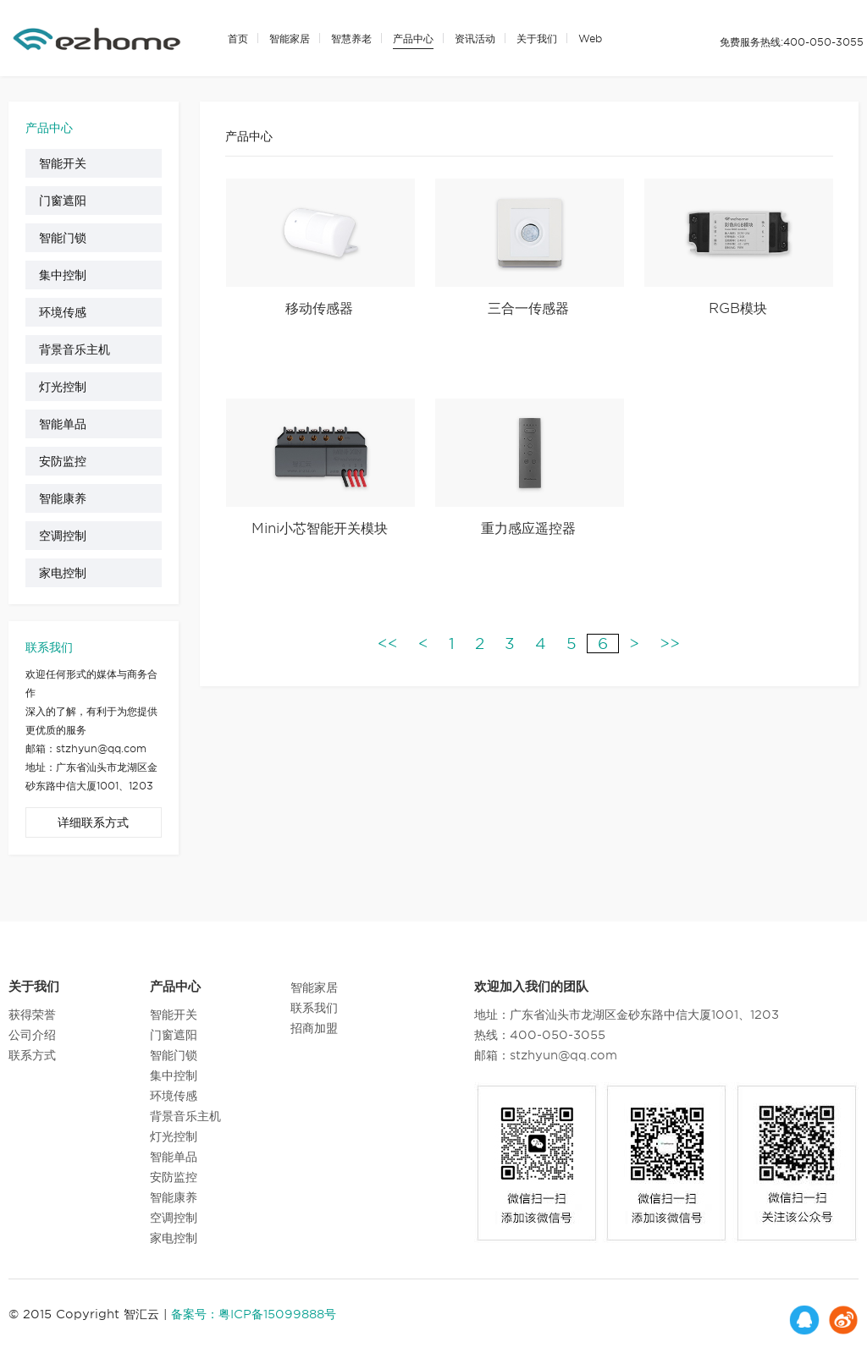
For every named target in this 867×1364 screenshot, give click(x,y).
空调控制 (62, 535)
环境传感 (62, 312)
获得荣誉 (32, 1014)
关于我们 (536, 38)
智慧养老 (351, 38)
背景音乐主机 (74, 349)
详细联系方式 (93, 822)
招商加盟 (314, 1028)
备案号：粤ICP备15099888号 (253, 1314)
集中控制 (62, 275)
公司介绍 (32, 1035)
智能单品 (62, 424)
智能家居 (289, 38)
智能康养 (62, 498)
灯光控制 (62, 386)
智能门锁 (62, 238)
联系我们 (314, 1008)
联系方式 (32, 1055)
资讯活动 (475, 38)
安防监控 (62, 461)
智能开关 (62, 163)
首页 (238, 38)
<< (388, 643)
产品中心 (413, 38)
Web (590, 38)
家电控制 (62, 573)
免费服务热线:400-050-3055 (792, 42)
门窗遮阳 (62, 200)
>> (670, 643)
